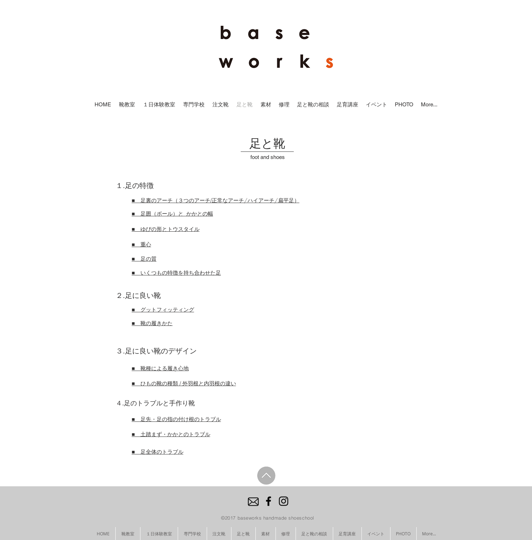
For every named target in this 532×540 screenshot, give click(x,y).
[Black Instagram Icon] (283, 501)
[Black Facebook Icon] (268, 501)
